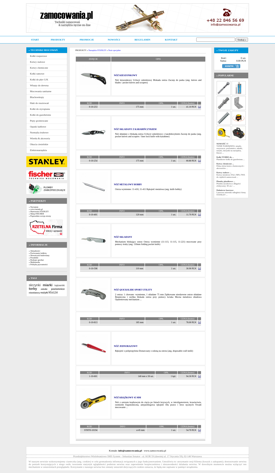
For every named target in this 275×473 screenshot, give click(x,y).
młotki (44, 289)
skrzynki (35, 285)
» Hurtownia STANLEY (39, 211)
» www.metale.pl (36, 209)
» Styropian (33, 207)
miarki (47, 285)
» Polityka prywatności (38, 264)
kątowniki (60, 285)
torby (33, 289)
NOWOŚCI (114, 39)
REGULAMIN (142, 39)
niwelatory (34, 292)
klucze (53, 292)
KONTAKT (171, 39)
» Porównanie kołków (38, 253)
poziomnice (58, 289)
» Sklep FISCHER (36, 214)
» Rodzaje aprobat (36, 260)
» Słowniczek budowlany (39, 255)
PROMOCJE (87, 39)
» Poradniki (33, 258)
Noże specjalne (114, 50)
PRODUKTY (58, 39)
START (35, 39)
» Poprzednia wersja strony (40, 216)
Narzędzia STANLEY (97, 50)
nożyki (44, 292)
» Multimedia (34, 262)
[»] (199, 107)
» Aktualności (34, 251)
